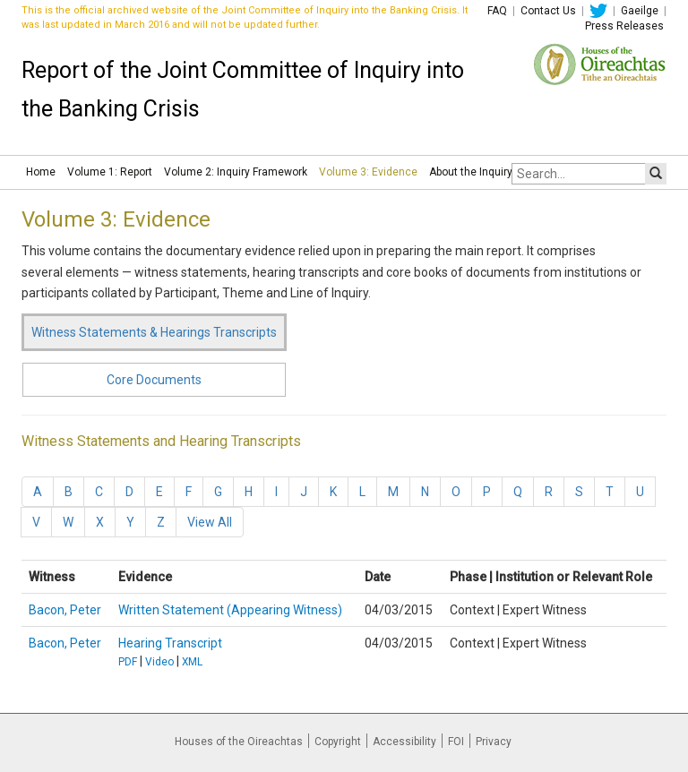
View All (209, 522)
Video (159, 662)
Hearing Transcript (170, 643)
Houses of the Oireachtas (239, 741)
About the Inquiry (470, 172)
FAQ (497, 10)
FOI (456, 741)
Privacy (494, 741)
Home (41, 172)
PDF (127, 662)
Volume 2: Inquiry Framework (235, 172)
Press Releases (624, 26)
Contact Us (548, 10)
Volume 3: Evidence (368, 172)
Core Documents (154, 380)
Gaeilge (639, 10)
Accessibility (404, 741)
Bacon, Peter (65, 610)
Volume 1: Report (109, 172)
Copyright (337, 741)
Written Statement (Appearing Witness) (230, 610)
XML (192, 662)
